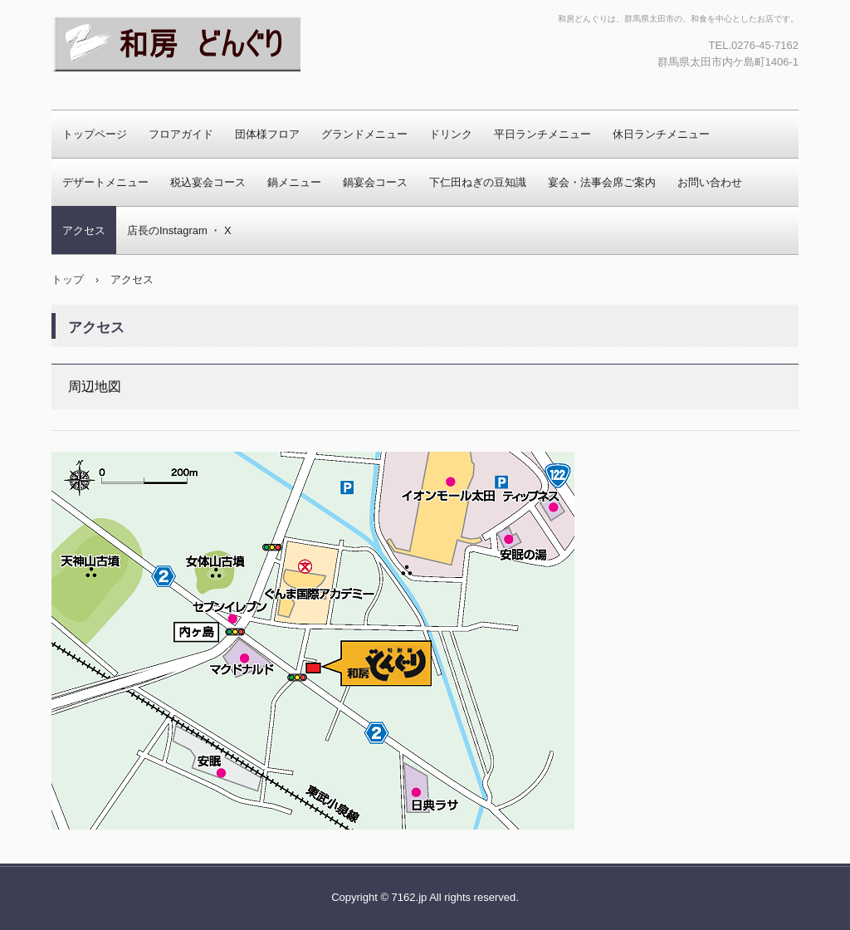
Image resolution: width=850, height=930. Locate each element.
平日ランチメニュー (542, 134)
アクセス (83, 230)
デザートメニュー (105, 182)
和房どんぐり (117, 87)
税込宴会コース (208, 182)
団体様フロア (267, 134)
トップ (67, 279)
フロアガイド (181, 134)
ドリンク (450, 134)
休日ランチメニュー (661, 134)
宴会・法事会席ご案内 (602, 182)
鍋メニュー (294, 182)
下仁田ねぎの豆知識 (477, 182)
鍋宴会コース (375, 182)
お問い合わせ (709, 182)
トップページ (94, 134)
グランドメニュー (364, 134)
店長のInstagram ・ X (179, 230)
